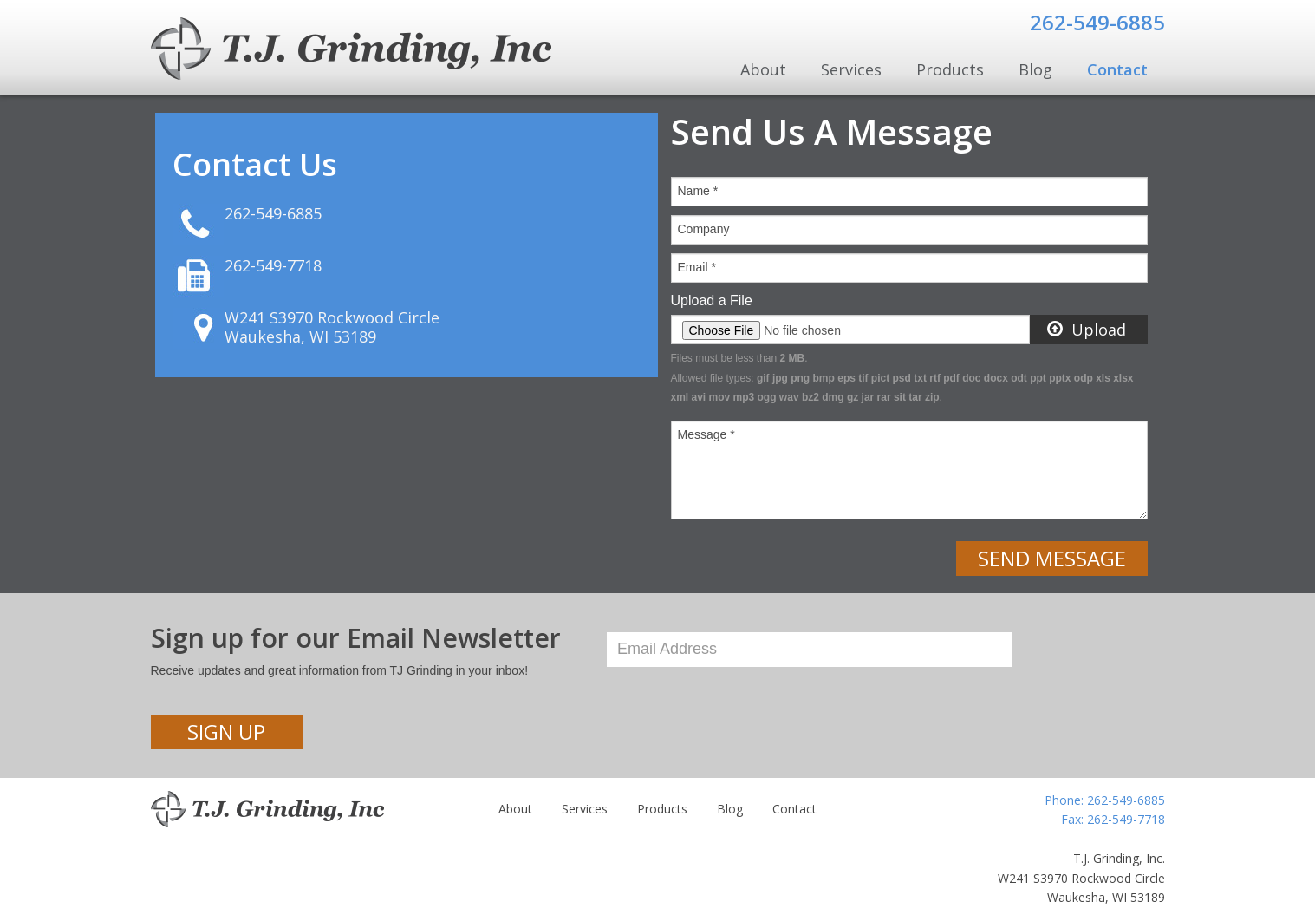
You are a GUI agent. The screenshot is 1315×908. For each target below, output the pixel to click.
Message (706, 434)
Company (704, 229)
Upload (1086, 329)
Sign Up (226, 731)
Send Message (1052, 558)
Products (950, 69)
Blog (1035, 69)
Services (851, 69)
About (763, 69)
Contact (1117, 69)
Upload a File (711, 300)
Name (698, 191)
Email (697, 267)
